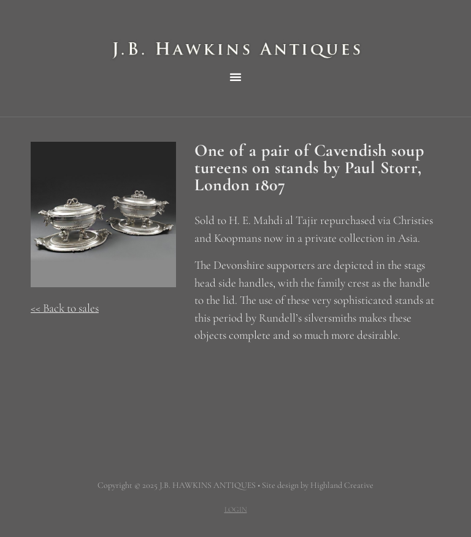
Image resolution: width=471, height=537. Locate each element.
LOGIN (235, 509)
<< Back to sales (65, 308)
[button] (235, 77)
